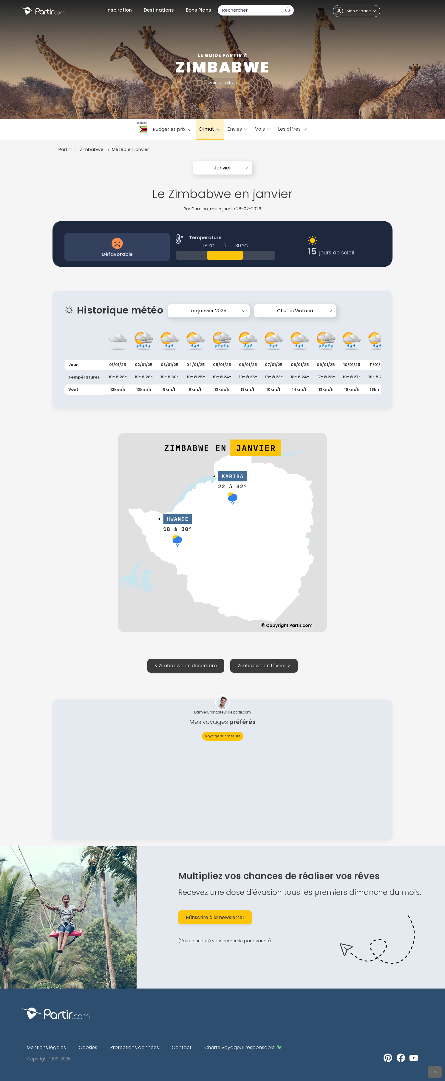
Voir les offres (222, 83)
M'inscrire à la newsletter (215, 917)
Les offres (293, 129)
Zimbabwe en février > (264, 665)
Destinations (159, 10)
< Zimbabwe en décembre (186, 665)
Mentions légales (46, 1047)
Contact (181, 1047)
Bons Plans (198, 10)
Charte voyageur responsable (243, 1047)
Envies (238, 129)
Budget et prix (173, 129)
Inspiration (119, 10)
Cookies (88, 1047)
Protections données (134, 1047)
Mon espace (355, 11)
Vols (263, 129)
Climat (210, 129)
